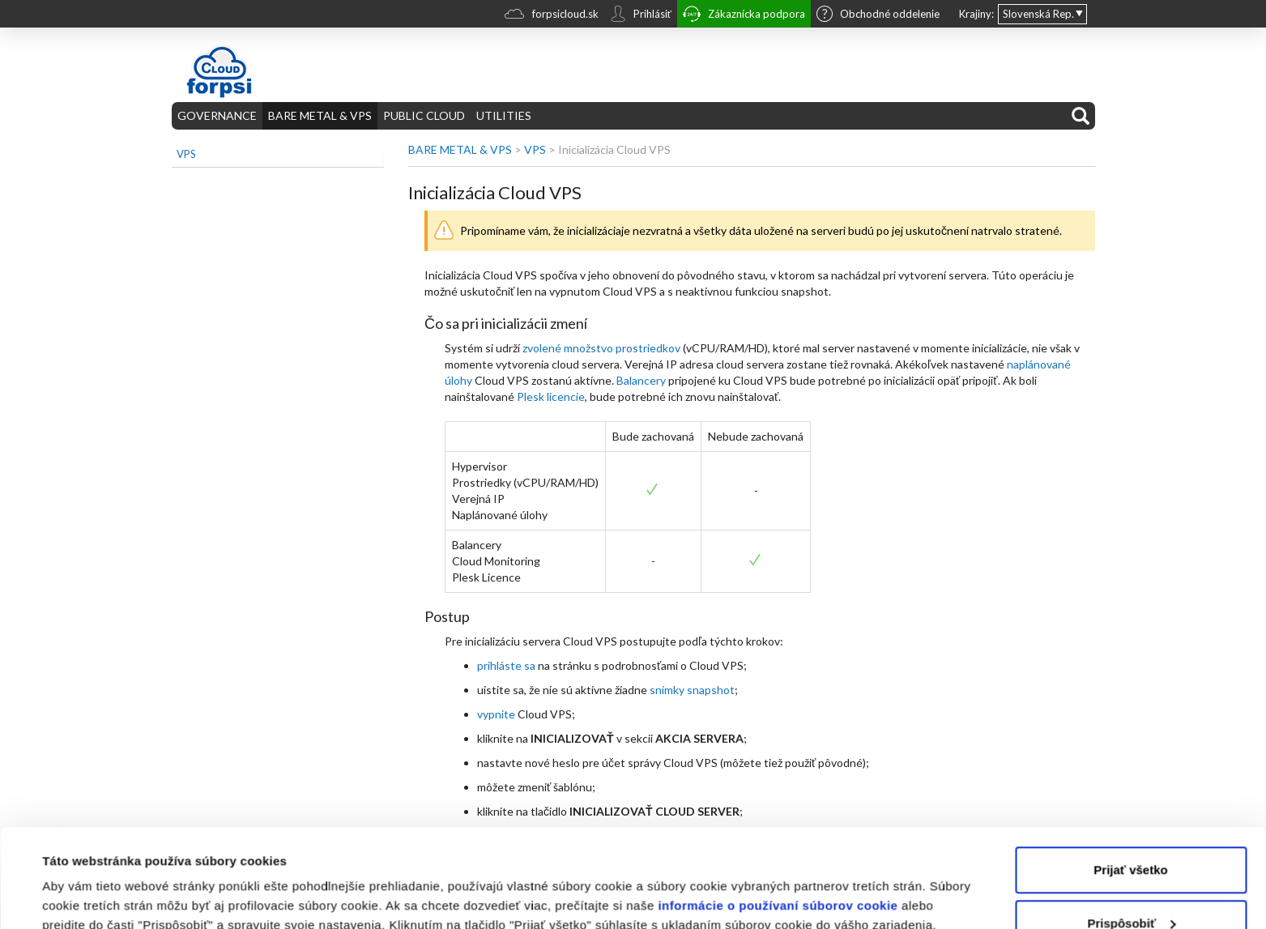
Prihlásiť (640, 15)
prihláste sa (506, 665)
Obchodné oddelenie (878, 15)
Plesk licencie (551, 396)
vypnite (496, 714)
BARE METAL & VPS (320, 115)
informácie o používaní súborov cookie (777, 813)
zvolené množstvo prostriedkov (601, 348)
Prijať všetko (1130, 778)
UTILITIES (503, 115)
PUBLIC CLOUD (424, 115)
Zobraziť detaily (88, 897)
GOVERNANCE (217, 115)
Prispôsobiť (1131, 830)
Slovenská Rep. (1038, 13)
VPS (186, 153)
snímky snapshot (692, 690)
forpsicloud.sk (552, 16)
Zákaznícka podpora (744, 16)
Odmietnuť (1130, 884)
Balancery (641, 380)
